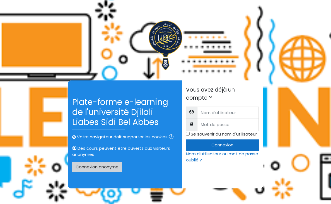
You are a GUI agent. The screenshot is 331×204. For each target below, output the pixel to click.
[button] (172, 137)
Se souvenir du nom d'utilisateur (224, 134)
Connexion (222, 145)
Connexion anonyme (97, 167)
